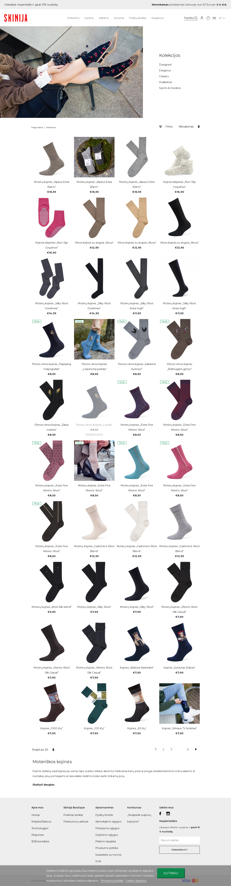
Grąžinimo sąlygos (106, 834)
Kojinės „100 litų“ (94, 728)
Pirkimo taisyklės (105, 841)
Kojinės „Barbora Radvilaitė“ (137, 667)
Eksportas (37, 834)
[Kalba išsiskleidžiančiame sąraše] (222, 18)
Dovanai (119, 18)
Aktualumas (186, 126)
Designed (165, 64)
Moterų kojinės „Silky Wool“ (94, 607)
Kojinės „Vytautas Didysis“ (179, 667)
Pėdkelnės (165, 82)
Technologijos (39, 828)
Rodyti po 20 (40, 749)
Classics (164, 76)
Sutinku (171, 873)
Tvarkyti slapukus (135, 880)
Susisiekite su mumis (108, 854)
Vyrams (88, 18)
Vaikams (104, 18)
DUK (98, 861)
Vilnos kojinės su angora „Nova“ (94, 242)
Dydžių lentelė (104, 815)
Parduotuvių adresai (75, 821)
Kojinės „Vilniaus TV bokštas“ (179, 728)
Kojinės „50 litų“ (136, 728)
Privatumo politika (106, 848)
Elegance (165, 70)
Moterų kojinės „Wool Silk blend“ (52, 607)
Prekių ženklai (137, 18)
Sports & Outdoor (170, 88)
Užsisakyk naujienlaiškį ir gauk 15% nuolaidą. (31, 4)
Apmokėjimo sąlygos (108, 821)
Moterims (73, 18)
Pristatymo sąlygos (107, 828)
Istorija (35, 815)
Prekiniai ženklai (73, 815)
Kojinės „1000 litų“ (51, 728)
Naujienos (157, 18)
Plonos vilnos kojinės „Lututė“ (94, 424)
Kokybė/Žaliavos (41, 821)
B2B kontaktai (40, 841)
